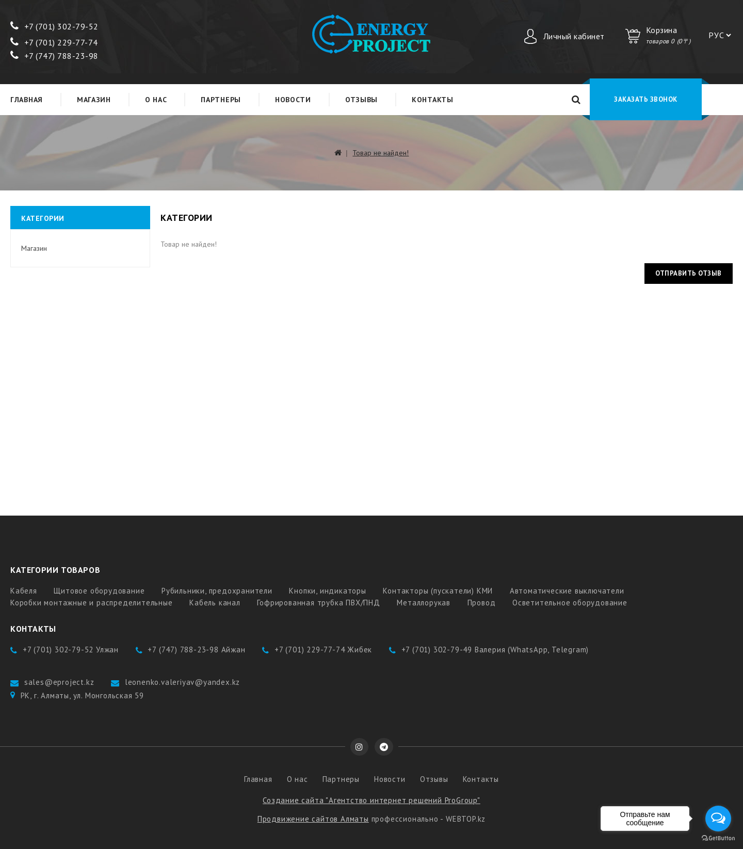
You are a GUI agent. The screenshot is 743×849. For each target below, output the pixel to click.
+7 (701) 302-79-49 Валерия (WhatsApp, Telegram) (495, 649)
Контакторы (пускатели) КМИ (438, 591)
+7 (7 (26, 26)
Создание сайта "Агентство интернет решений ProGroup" (371, 800)
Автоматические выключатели (567, 591)
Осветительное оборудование (569, 602)
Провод (481, 602)
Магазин (94, 99)
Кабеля (23, 591)
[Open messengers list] (718, 818)
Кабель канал (214, 602)
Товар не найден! (380, 152)
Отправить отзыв (688, 273)
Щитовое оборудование (99, 591)
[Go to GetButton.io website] (718, 838)
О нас (156, 99)
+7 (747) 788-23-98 (54, 56)
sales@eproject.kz (59, 682)
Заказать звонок (645, 99)
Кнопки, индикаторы (327, 591)
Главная (26, 99)
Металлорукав (423, 602)
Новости (293, 99)
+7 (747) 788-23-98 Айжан (196, 649)
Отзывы (361, 99)
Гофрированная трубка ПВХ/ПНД (318, 602)
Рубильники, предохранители (216, 591)
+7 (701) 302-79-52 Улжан (71, 649)
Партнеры (221, 99)
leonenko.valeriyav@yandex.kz (182, 682)
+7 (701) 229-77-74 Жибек (323, 649)
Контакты (433, 99)
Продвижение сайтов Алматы (313, 819)
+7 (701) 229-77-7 (51, 42)
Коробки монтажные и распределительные (91, 602)
